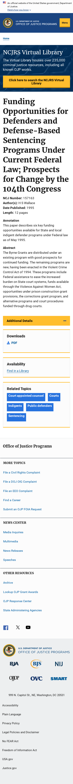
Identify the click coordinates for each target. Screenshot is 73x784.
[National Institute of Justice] (59, 667)
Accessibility (10, 705)
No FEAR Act (10, 741)
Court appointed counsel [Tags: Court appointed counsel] (26, 396)
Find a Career (11, 500)
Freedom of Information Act (19, 750)
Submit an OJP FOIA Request (22, 509)
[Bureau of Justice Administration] (14, 667)
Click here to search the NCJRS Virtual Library (36, 81)
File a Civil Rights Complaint (21, 472)
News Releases (13, 550)
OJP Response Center (17, 601)
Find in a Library (18, 371)
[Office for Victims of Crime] (36, 681)
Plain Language (11, 714)
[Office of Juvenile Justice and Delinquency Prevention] (14, 682)
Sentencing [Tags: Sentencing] (16, 416)
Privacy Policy (11, 723)
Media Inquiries (13, 532)
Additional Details (20, 321)
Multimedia (10, 541)
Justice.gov (9, 768)
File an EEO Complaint (17, 491)
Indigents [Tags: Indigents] (15, 406)
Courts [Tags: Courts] (54, 396)
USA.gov (7, 759)
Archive (8, 582)
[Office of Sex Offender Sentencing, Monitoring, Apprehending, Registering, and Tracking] (59, 681)
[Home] (36, 23)
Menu (65, 22)
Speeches (9, 560)
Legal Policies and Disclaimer (20, 732)
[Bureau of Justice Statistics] (37, 669)
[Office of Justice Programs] (8, 23)
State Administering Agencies (22, 610)
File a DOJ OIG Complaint (20, 481)
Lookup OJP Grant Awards (20, 592)
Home (6, 38)
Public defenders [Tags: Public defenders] (40, 406)
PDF (14, 343)
